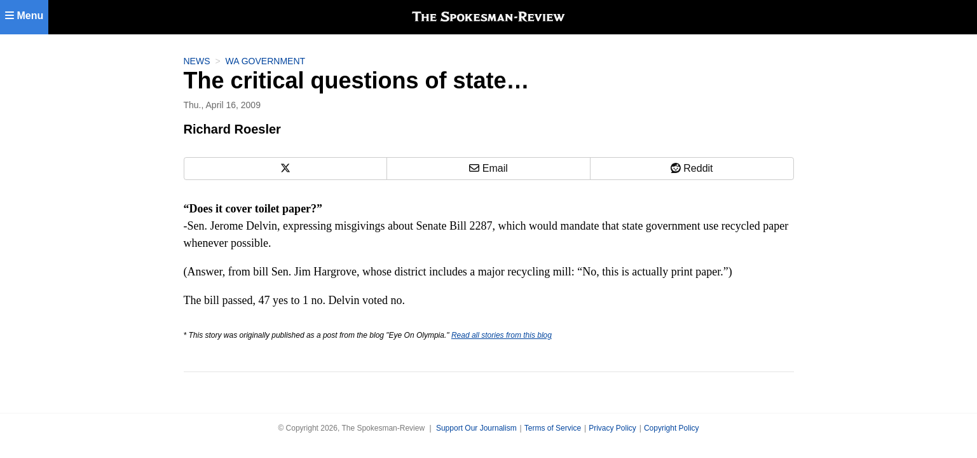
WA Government (266, 61)
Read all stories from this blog (501, 335)
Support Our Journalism (476, 428)
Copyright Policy (671, 428)
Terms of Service (552, 428)
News (197, 61)
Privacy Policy (612, 428)
